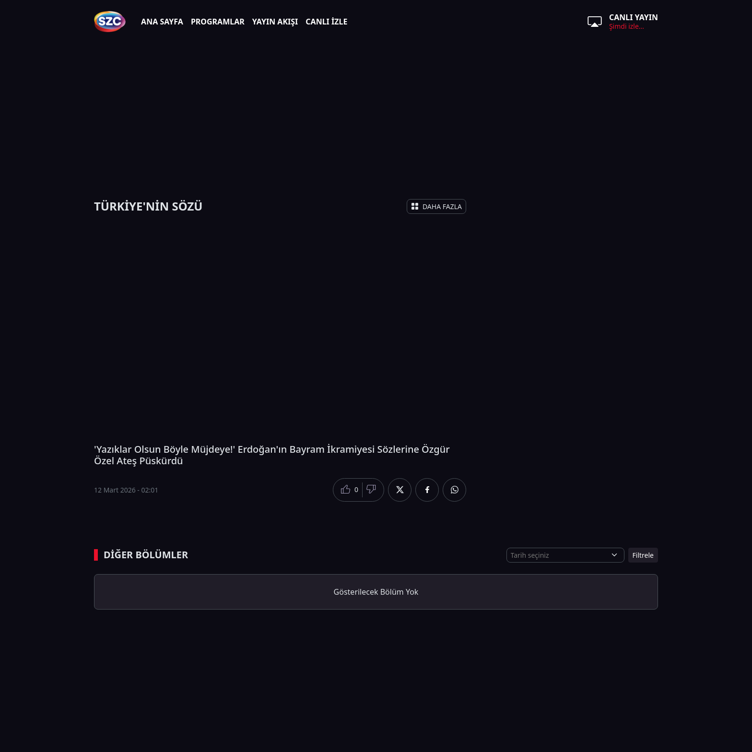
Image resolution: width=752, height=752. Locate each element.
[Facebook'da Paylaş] (427, 490)
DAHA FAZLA (436, 206)
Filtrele (643, 555)
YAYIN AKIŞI (275, 21)
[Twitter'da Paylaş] (399, 490)
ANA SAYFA (162, 21)
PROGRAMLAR (218, 21)
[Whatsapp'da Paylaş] (454, 490)
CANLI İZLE (326, 21)
